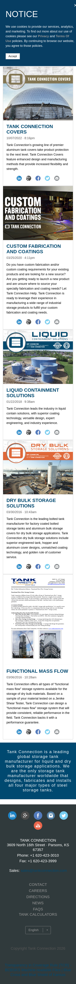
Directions (38, 897)
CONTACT (38, 884)
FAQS (38, 909)
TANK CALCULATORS (38, 914)
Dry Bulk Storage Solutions (31, 503)
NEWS (38, 903)
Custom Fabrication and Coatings (34, 248)
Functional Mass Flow (37, 671)
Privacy (43, 36)
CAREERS (38, 891)
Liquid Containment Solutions (33, 392)
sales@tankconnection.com (44, 870)
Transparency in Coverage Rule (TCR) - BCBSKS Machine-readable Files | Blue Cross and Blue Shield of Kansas (38, 970)
